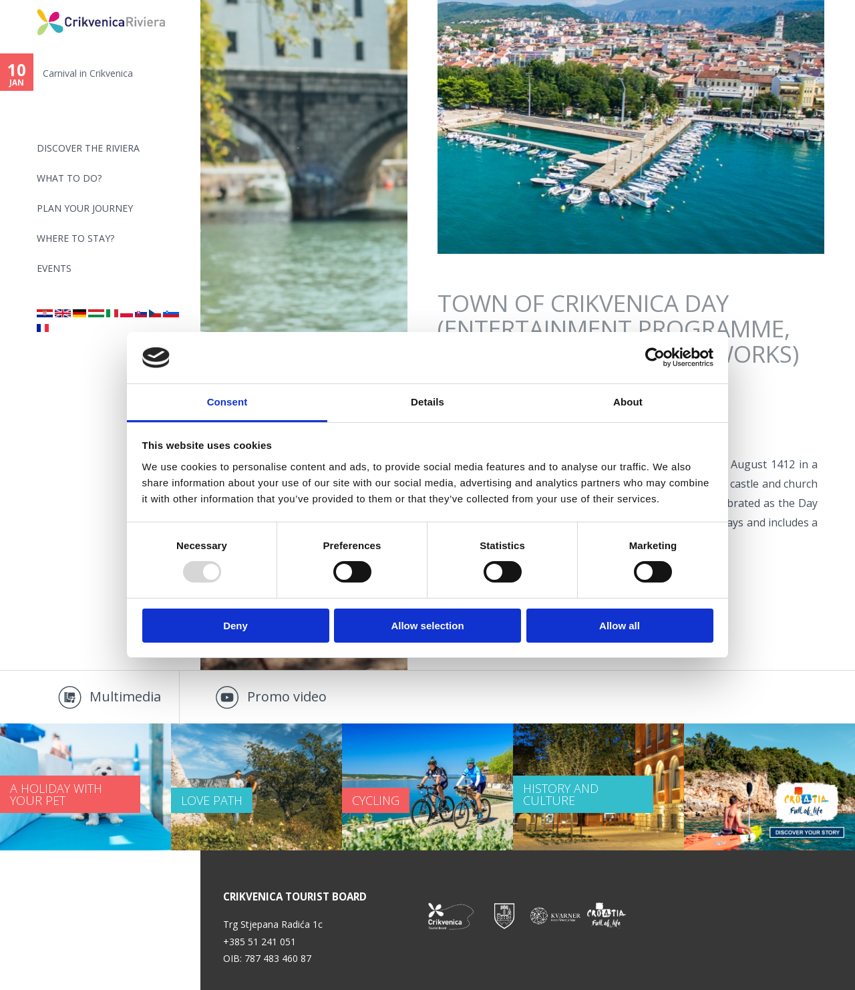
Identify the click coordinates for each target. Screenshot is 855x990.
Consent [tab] (227, 401)
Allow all (619, 625)
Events (54, 268)
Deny (235, 625)
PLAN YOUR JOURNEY (85, 208)
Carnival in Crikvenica (88, 73)
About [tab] (628, 401)
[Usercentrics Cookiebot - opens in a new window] (654, 357)
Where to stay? (75, 238)
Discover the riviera (88, 148)
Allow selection (427, 625)
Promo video (287, 696)
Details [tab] (427, 401)
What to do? (69, 178)
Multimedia (125, 696)
